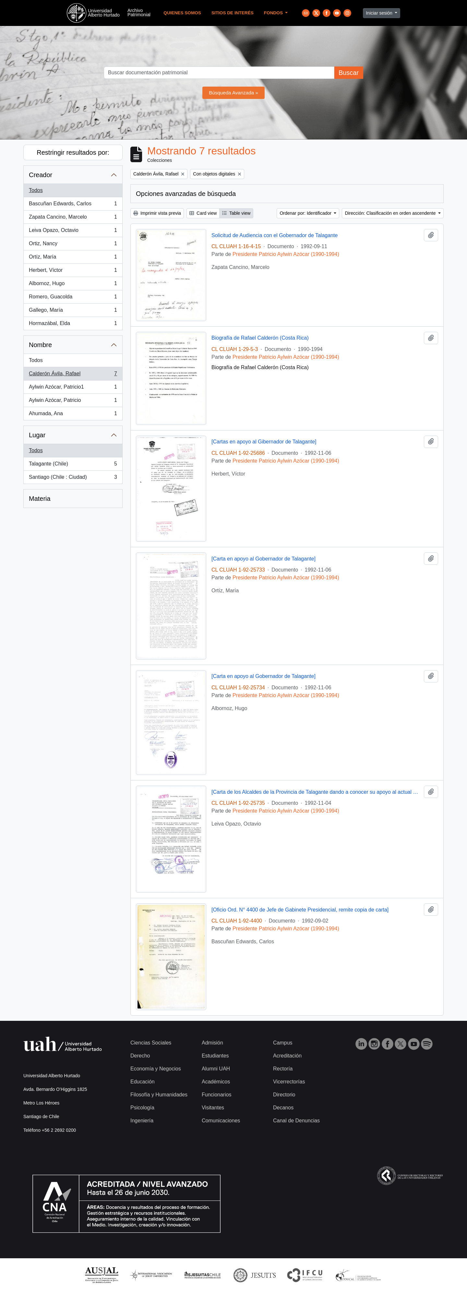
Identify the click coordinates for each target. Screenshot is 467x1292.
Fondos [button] (274, 12)
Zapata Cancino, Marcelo (73, 218)
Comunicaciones (221, 1120)
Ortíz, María (73, 258)
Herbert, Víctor (73, 271)
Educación (142, 1081)
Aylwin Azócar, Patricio (73, 401)
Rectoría (283, 1068)
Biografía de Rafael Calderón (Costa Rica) (260, 338)
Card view (203, 213)
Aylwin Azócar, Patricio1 (73, 388)
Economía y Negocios (155, 1068)
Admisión (212, 1042)
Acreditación (287, 1055)
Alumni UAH (216, 1068)
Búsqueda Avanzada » (233, 92)
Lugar (37, 435)
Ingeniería (141, 1120)
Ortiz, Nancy (73, 245)
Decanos (283, 1107)
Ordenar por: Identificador (306, 213)
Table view (236, 213)
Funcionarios (217, 1094)
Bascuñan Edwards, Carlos (73, 205)
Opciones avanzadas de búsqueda (186, 193)
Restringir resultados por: (73, 152)
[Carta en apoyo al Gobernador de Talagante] (263, 558)
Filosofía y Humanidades (158, 1094)
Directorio (284, 1094)
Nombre (40, 344)
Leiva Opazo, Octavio (73, 231)
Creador (40, 174)
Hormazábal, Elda (73, 325)
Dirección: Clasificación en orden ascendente (391, 213)
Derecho (140, 1055)
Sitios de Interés (232, 12)
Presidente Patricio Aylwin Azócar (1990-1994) (286, 254)
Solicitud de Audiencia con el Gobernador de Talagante (274, 235)
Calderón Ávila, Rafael (73, 375)
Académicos (216, 1081)
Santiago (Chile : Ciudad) (73, 478)
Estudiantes (215, 1055)
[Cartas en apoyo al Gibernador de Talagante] (263, 441)
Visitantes (213, 1107)
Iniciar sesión (380, 13)
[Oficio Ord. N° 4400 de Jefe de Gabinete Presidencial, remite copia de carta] (300, 909)
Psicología (142, 1107)
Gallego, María (73, 311)
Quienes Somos (182, 12)
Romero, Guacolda (73, 298)
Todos (36, 190)
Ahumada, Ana (73, 415)
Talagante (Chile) (73, 465)
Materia (40, 498)
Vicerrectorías (289, 1081)
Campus (283, 1042)
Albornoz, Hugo (73, 285)
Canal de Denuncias (296, 1120)
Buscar (349, 72)
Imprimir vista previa (157, 213)
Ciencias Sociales (150, 1042)
